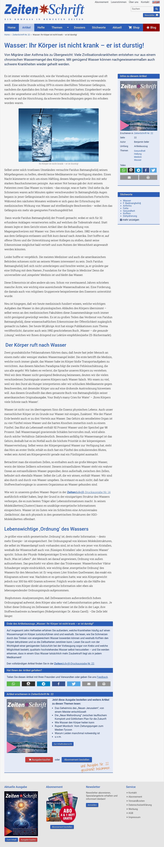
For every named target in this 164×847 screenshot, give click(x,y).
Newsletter (151, 15)
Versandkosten (136, 800)
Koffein (127, 213)
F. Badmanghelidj (132, 203)
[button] (13, 683)
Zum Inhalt (11, 840)
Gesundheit (139, 151)
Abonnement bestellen (76, 759)
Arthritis (127, 205)
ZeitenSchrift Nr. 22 (21, 34)
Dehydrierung (130, 216)
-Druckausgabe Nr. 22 (74, 663)
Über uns (133, 2)
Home (7, 34)
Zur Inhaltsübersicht (63, 744)
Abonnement (101, 2)
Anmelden (92, 805)
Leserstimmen (118, 2)
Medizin (138, 157)
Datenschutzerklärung (140, 804)
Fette (125, 208)
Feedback (102, 677)
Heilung (138, 154)
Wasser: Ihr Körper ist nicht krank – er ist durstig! (55, 34)
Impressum (134, 817)
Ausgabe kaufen (39, 759)
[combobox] (142, 9)
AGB (130, 813)
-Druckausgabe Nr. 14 (89, 492)
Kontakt (145, 2)
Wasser (137, 160)
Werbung (133, 809)
